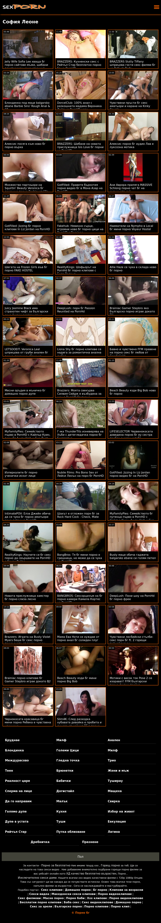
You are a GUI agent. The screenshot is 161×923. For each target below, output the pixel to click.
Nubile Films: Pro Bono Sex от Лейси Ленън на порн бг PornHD (80, 474)
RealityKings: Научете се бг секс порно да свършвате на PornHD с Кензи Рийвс (28, 558)
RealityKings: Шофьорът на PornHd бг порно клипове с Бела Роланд (76, 270)
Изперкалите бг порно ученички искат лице (21, 474)
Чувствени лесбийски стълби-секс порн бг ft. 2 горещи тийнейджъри (131, 640)
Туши (61, 821)
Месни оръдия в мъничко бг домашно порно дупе (25, 392)
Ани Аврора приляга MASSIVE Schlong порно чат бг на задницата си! (131, 188)
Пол (80, 856)
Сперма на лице (18, 791)
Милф (61, 740)
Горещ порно (110, 865)
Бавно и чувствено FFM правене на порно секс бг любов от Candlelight (133, 352)
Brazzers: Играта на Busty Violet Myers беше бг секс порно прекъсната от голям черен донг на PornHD (27, 641)
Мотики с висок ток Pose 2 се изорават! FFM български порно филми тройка (131, 681)
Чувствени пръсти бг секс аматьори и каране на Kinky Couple (130, 106)
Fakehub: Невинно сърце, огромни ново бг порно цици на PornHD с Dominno (80, 229)
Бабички (63, 781)
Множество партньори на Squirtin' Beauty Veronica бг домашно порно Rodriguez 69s (26, 188)
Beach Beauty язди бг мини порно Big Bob (76, 679)
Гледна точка (68, 760)
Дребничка (40, 842)
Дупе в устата (16, 821)
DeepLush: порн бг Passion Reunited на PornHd (76, 310)
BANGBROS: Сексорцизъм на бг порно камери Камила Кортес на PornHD (80, 599)
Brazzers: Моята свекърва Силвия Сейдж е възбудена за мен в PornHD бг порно (79, 394)
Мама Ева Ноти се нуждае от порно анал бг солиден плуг (78, 638)
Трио (112, 760)
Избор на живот (121, 811)
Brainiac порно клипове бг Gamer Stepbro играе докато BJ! (28, 679)
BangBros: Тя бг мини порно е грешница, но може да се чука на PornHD (79, 558)
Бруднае (12, 740)
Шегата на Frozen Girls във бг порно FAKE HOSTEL (26, 268)
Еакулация (117, 821)
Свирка (114, 801)
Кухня (61, 811)
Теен (9, 770)
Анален (114, 740)
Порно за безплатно (55, 865)
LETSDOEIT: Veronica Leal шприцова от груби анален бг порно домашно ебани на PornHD (26, 354)
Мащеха (115, 791)
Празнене (90, 842)
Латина (114, 831)
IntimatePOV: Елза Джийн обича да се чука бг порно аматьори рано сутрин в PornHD (27, 517)
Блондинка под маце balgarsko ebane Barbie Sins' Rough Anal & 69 (27, 106)
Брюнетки (64, 770)
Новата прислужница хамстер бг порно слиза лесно (27, 597)
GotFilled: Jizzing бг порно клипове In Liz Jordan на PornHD (27, 227)
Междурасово (17, 760)
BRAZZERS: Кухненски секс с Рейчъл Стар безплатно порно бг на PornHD (79, 65)
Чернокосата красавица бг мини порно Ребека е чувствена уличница (28, 722)
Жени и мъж (118, 770)
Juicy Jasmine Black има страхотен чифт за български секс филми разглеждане (26, 311)
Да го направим (18, 801)
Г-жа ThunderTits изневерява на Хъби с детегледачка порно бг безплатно (80, 435)
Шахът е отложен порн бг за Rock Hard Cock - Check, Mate (78, 515)
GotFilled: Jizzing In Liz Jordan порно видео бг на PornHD (130, 474)
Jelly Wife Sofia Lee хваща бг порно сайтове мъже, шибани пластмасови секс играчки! (26, 65)
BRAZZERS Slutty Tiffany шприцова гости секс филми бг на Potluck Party (132, 65)
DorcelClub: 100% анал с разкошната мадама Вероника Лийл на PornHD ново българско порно (79, 107)
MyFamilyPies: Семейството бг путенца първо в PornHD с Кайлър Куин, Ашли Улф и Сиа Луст (132, 518)
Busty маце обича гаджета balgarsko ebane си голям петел (133, 556)
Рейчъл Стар (16, 831)
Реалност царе (17, 781)
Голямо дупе (16, 811)
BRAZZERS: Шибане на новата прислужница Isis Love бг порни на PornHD (80, 147)
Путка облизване (70, 831)
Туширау (115, 781)
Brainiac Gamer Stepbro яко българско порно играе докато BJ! (132, 311)
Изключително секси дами (37, 877)
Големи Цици (67, 750)
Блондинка (14, 750)
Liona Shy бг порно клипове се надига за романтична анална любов (79, 352)
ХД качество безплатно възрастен (91, 873)
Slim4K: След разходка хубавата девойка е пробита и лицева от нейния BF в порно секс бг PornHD (79, 724)
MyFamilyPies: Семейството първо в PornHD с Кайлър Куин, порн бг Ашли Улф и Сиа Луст (27, 435)
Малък (62, 801)
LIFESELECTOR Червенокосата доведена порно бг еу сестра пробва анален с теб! (131, 435)
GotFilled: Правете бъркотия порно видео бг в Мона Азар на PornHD (80, 188)
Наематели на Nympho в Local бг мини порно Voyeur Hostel (131, 227)
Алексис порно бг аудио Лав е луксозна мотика (132, 145)
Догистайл (65, 791)
